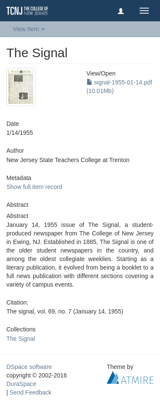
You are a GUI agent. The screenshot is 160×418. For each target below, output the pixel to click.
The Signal (20, 338)
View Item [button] (29, 29)
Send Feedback (31, 392)
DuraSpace (21, 383)
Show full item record (34, 186)
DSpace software (29, 366)
